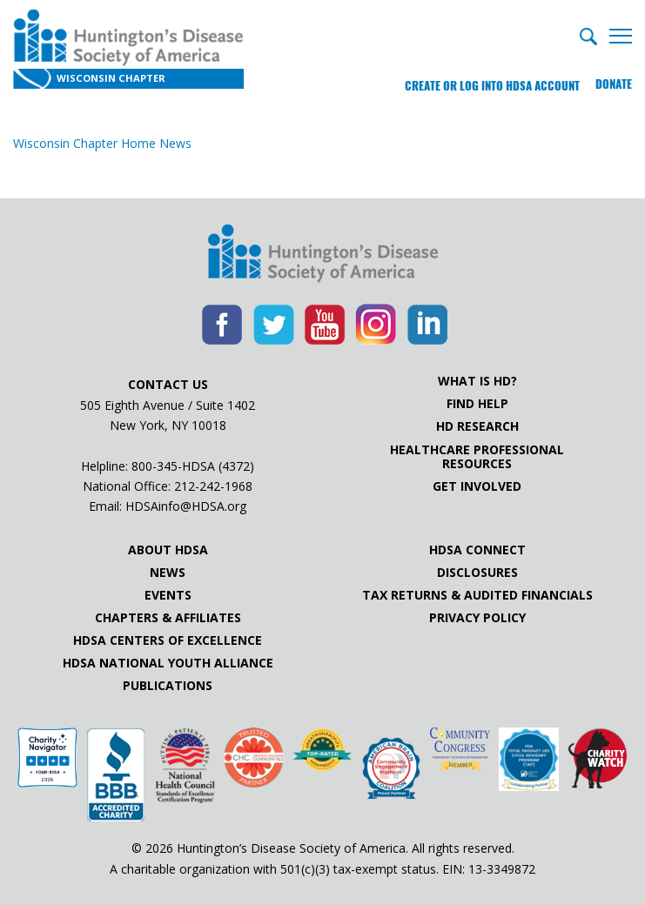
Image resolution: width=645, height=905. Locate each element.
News (167, 573)
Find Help (477, 404)
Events (167, 595)
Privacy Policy (477, 618)
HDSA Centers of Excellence (167, 640)
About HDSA (168, 550)
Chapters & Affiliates (168, 618)
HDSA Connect (477, 550)
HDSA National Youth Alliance (168, 663)
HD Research (477, 426)
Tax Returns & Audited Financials (477, 595)
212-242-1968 (213, 486)
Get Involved (477, 486)
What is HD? (477, 381)
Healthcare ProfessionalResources (477, 457)
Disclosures (477, 573)
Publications (167, 686)
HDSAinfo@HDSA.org (185, 506)
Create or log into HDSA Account (487, 82)
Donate (613, 82)
